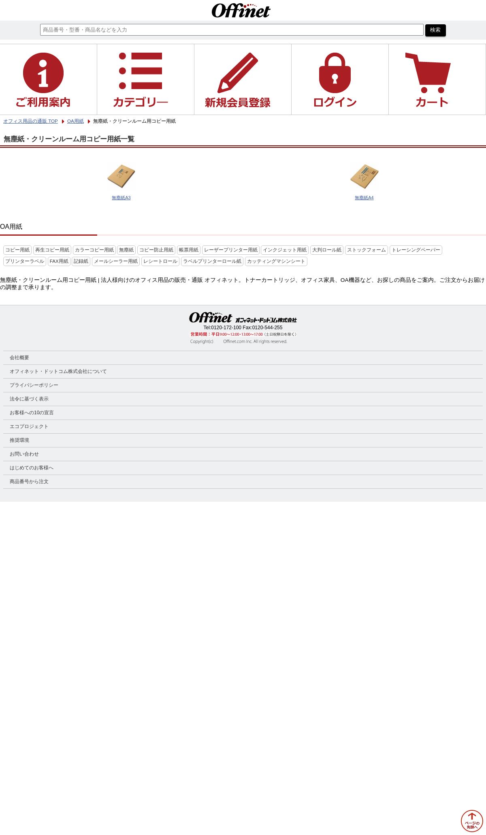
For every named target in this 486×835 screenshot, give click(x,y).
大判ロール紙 (326, 249)
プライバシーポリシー (34, 385)
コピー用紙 (17, 249)
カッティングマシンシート (276, 261)
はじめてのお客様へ (31, 468)
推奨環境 (19, 440)
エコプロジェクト (29, 426)
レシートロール (160, 261)
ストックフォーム (366, 249)
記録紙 (81, 261)
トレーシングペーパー (416, 249)
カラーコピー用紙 (94, 249)
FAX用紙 (59, 261)
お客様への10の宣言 (32, 412)
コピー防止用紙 (156, 249)
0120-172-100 (226, 327)
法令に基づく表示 (29, 399)
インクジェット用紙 (285, 249)
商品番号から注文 (29, 481)
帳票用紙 (188, 249)
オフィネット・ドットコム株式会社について (58, 371)
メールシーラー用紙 (116, 261)
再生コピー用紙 (52, 249)
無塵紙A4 (364, 197)
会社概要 (19, 357)
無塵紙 (126, 249)
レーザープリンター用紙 (231, 249)
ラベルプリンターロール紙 (212, 261)
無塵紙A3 (121, 197)
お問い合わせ (24, 454)
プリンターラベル (24, 261)
